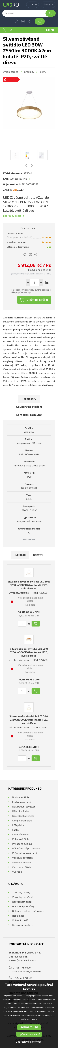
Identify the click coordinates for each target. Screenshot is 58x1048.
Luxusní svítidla (20, 834)
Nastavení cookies (22, 924)
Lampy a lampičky (22, 820)
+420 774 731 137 (4, 30)
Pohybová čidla (20, 839)
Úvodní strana (10, 71)
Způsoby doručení (22, 897)
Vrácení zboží (20, 920)
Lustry (42, 71)
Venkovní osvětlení (22, 857)
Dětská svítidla (20, 811)
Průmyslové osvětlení (24, 853)
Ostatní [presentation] (38, 554)
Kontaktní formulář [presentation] (29, 414)
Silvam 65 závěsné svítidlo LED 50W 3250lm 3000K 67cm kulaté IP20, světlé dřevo (29, 585)
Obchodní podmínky (23, 906)
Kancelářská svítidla (23, 815)
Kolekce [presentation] (20, 554)
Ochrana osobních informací (27, 910)
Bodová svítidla (20, 797)
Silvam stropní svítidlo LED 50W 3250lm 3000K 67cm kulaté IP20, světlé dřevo (29, 652)
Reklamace (18, 915)
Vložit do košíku (37, 299)
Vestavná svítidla (21, 862)
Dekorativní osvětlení (24, 806)
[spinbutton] (34, 282)
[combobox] (32, 5)
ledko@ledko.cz (10, 30)
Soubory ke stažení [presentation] (29, 406)
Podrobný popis (12, 215)
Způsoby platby (21, 892)
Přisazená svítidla (22, 843)
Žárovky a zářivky (21, 866)
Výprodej (17, 871)
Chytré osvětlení (21, 801)
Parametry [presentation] (29, 398)
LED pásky (18, 825)
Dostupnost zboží (22, 901)
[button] (41, 282)
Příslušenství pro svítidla (26, 848)
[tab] (29, 399)
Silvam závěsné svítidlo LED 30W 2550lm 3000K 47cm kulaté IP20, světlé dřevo (28, 719)
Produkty (29, 71)
